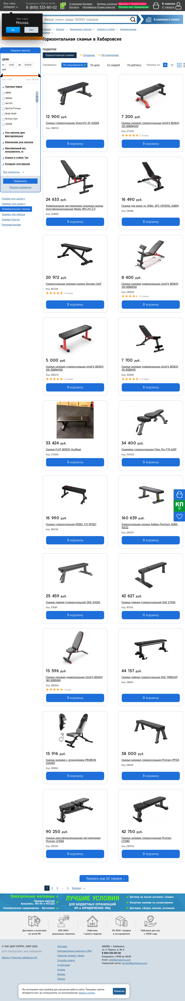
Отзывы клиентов (106, 7)
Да (12, 29)
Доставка (87, 4)
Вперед (76, 888)
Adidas (8, 98)
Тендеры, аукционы (107, 4)
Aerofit (9, 103)
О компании (75, 4)
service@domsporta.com (134, 963)
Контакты (74, 7)
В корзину (75, 144)
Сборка (61, 979)
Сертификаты (89, 7)
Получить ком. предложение (133, 7)
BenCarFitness (13, 108)
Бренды (61, 974)
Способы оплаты (66, 960)
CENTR (8, 124)
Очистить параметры (20, 187)
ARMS (8, 92)
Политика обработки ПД (24, 957)
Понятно (119, 991)
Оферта (6, 957)
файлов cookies (86, 993)
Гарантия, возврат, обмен (70, 955)
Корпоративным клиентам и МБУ (74, 951)
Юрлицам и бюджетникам (132, 4)
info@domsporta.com (120, 960)
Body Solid (10, 113)
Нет (31, 29)
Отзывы (61, 969)
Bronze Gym (11, 118)
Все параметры (11, 172)
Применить (20, 181)
